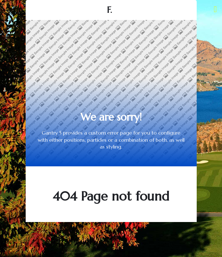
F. (109, 10)
